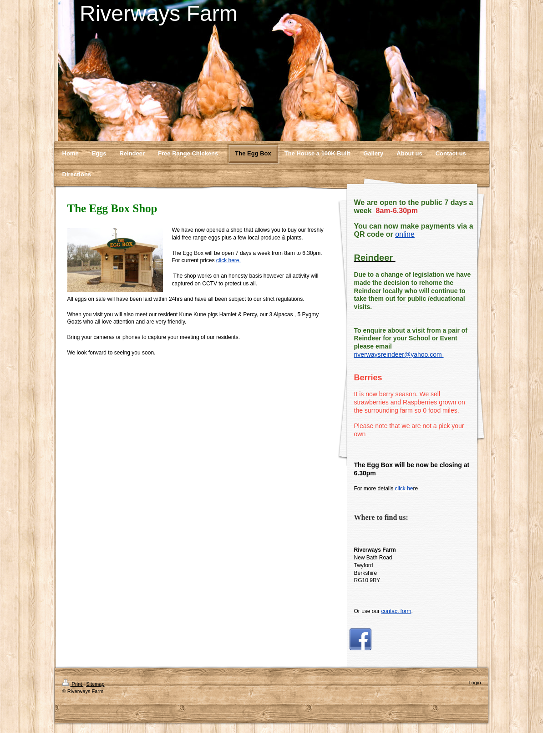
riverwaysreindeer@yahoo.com (399, 354)
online (405, 234)
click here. (228, 260)
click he (404, 488)
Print (73, 684)
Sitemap (95, 684)
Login (475, 682)
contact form (396, 611)
